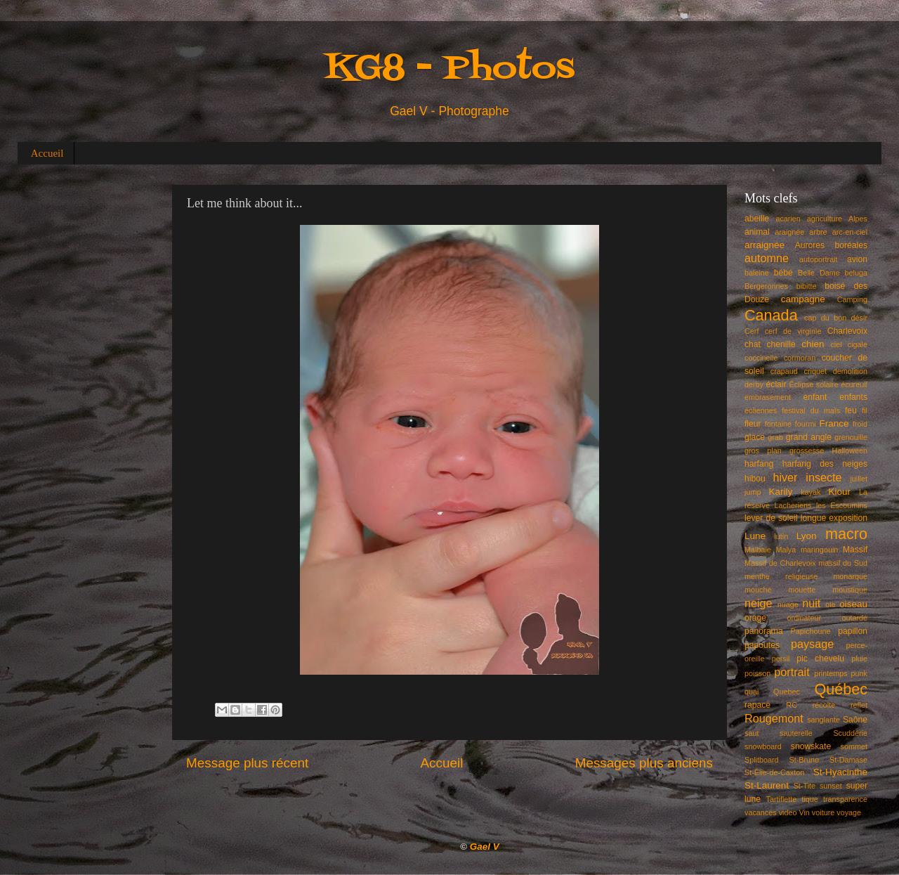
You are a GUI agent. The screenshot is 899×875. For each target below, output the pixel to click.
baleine (756, 272)
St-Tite (804, 786)
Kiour (840, 491)
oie (830, 604)
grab (775, 437)
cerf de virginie (793, 331)
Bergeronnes (766, 286)
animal (757, 232)
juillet (858, 478)
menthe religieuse (781, 576)
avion (857, 259)
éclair (776, 384)
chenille (781, 344)
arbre (818, 232)
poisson (757, 673)
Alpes (857, 218)
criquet (815, 371)
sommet (854, 746)
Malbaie (757, 549)
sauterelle (796, 733)
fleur (752, 424)
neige (758, 603)
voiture (823, 812)
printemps (830, 673)
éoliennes (760, 410)
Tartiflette (781, 799)
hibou (755, 479)
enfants (853, 397)
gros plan (763, 450)
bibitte (806, 286)
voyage (848, 812)
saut (751, 733)
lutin (781, 536)
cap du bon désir (835, 317)
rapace (757, 705)
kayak (810, 492)
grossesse (806, 450)
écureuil (854, 384)
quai (751, 691)
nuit (811, 603)
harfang (758, 464)
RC (791, 705)
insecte (823, 477)
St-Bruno (804, 760)
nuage (788, 604)
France (834, 423)
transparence (845, 799)
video (788, 812)
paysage (812, 643)
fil (864, 410)
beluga (856, 272)
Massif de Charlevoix (780, 563)
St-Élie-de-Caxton (774, 772)
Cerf (751, 331)
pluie (859, 658)
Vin (804, 812)
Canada (771, 315)
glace (754, 437)
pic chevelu (820, 658)
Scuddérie (850, 733)
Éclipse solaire (814, 384)
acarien (787, 218)
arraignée (764, 245)
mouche (757, 589)
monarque (850, 576)
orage (755, 618)
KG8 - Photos (449, 69)
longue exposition (834, 518)
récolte (824, 705)
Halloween (849, 450)
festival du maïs (811, 410)
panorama (763, 631)
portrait (791, 672)
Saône (855, 720)
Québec (840, 689)
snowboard (763, 746)
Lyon (806, 536)
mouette (801, 589)
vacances (760, 812)
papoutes (762, 645)
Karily (781, 491)
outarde (854, 618)
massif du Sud (842, 563)
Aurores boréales (831, 245)
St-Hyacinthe (840, 772)
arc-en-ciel (849, 232)
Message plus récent (247, 763)
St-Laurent (766, 785)
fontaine (778, 424)
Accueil (47, 153)
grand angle (809, 437)
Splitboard (761, 760)
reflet (859, 705)
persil (781, 658)
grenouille (850, 437)
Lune (755, 536)
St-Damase (848, 760)
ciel (835, 344)
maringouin (819, 549)
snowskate (811, 746)
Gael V (484, 846)
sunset (831, 786)
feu (851, 410)
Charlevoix (847, 331)
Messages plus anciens (644, 763)
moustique (849, 589)
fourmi (805, 424)
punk (859, 673)
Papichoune (811, 631)
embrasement (767, 397)
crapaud (784, 371)
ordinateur (804, 618)
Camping (852, 299)
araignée (789, 232)
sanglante (823, 719)
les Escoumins (841, 505)
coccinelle (760, 358)
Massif (855, 550)
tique (809, 799)
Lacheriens (793, 505)
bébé (783, 273)
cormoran (800, 358)
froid (860, 424)
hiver (785, 477)
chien (812, 344)
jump (752, 492)
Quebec (786, 691)
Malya (785, 549)
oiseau (853, 604)
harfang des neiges (824, 464)
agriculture (824, 218)
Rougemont (773, 718)
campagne (803, 299)
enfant (815, 397)
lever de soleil (771, 518)
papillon (852, 631)
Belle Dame (819, 272)
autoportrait (818, 259)
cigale (857, 344)
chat (752, 344)
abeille (756, 218)
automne (766, 258)
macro (846, 534)
